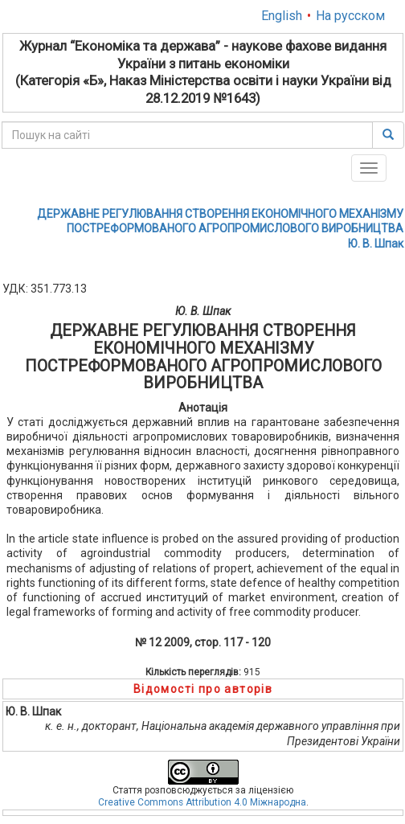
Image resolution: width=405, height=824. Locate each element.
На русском (350, 15)
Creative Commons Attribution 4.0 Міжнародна (202, 802)
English (281, 15)
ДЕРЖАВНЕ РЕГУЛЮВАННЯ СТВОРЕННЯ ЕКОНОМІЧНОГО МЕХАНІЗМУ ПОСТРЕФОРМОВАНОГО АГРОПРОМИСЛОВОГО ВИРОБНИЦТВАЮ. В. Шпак (220, 228)
